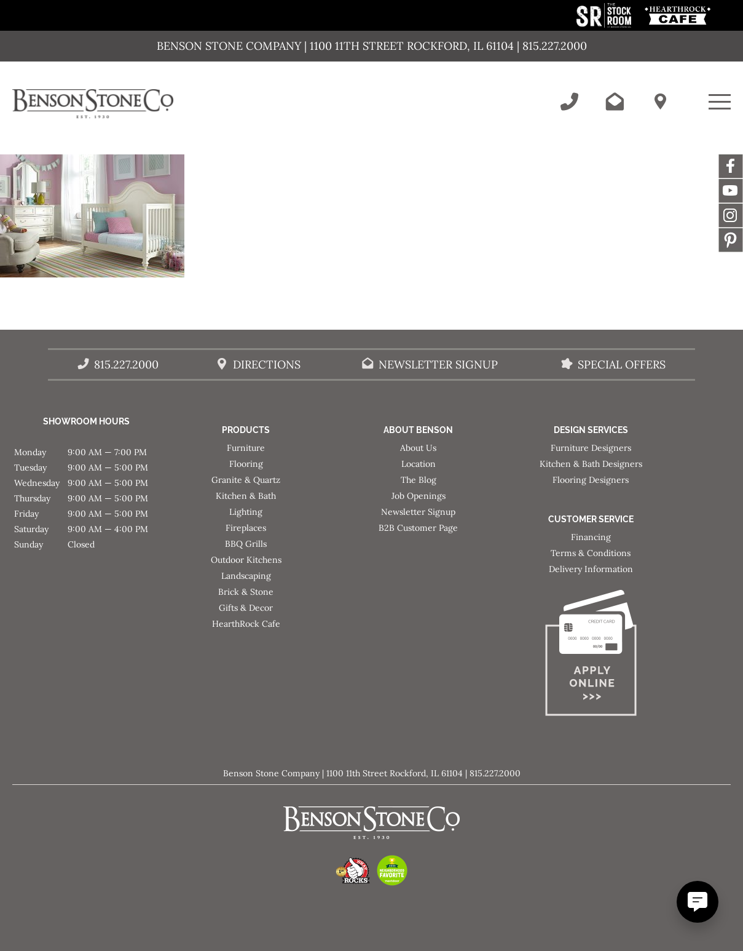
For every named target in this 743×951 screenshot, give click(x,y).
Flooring (246, 463)
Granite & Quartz (245, 479)
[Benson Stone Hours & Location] (660, 101)
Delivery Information (591, 569)
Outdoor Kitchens (246, 559)
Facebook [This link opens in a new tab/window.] (730, 166)
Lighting (245, 511)
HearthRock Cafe (246, 623)
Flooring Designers (590, 479)
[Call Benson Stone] (569, 101)
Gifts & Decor (246, 607)
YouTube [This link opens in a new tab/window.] (730, 190)
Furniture (246, 447)
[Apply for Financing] (591, 655)
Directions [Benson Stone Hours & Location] (267, 364)
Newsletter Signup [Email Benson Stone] (438, 364)
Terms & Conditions (591, 553)
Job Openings (418, 495)
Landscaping (246, 575)
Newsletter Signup (418, 511)
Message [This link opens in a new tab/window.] (730, 240)
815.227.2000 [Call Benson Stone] (126, 364)
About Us (418, 447)
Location (418, 463)
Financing (591, 537)
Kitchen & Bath (246, 495)
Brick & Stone (245, 591)
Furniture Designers (591, 447)
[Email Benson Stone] (614, 101)
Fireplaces (246, 527)
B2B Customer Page (418, 527)
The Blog (418, 479)
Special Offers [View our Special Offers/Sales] (622, 364)
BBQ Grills (246, 543)
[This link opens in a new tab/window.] (605, 24)
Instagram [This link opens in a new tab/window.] (730, 215)
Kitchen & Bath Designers (591, 463)
